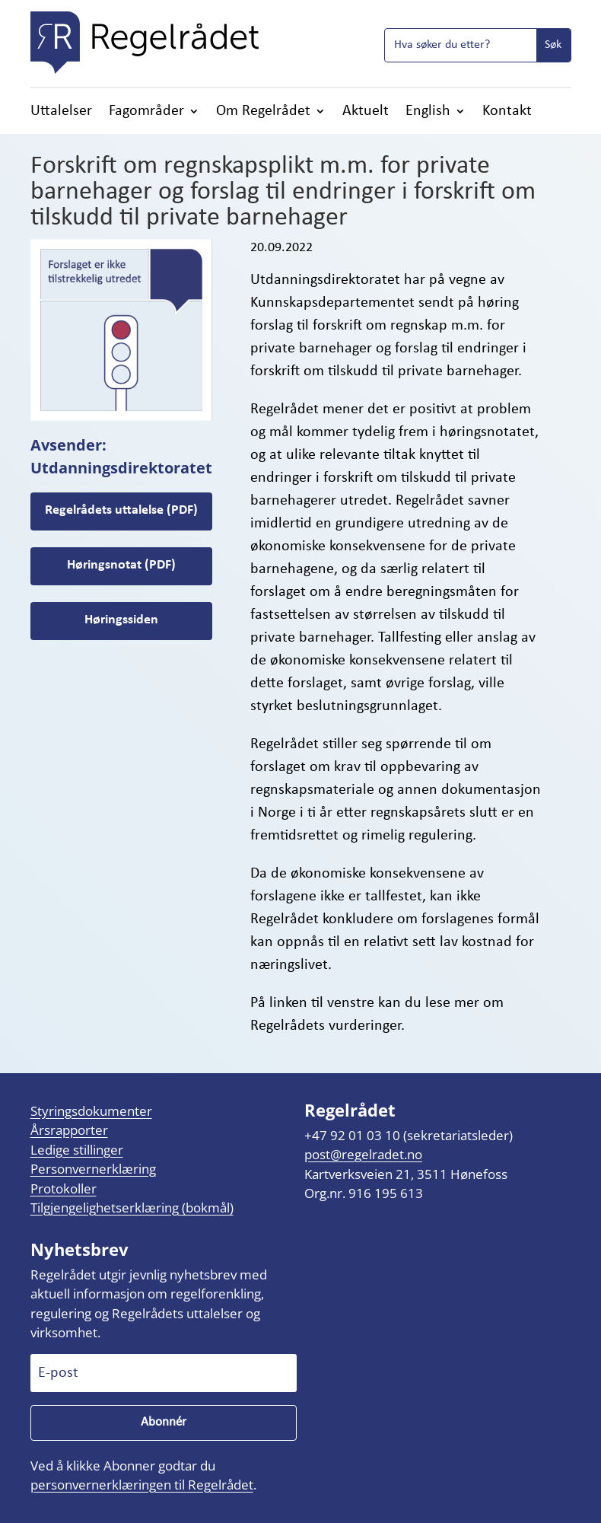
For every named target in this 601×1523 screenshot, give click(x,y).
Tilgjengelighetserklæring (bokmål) (132, 1207)
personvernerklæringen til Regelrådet (141, 1484)
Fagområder (146, 112)
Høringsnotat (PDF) (121, 565)
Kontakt (507, 112)
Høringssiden (121, 620)
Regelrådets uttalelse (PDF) (121, 510)
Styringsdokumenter (91, 1111)
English (427, 112)
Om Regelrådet (263, 112)
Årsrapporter (69, 1130)
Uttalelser (61, 112)
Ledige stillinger (76, 1149)
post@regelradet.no (363, 1154)
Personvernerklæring (93, 1168)
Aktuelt (365, 112)
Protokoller (63, 1188)
